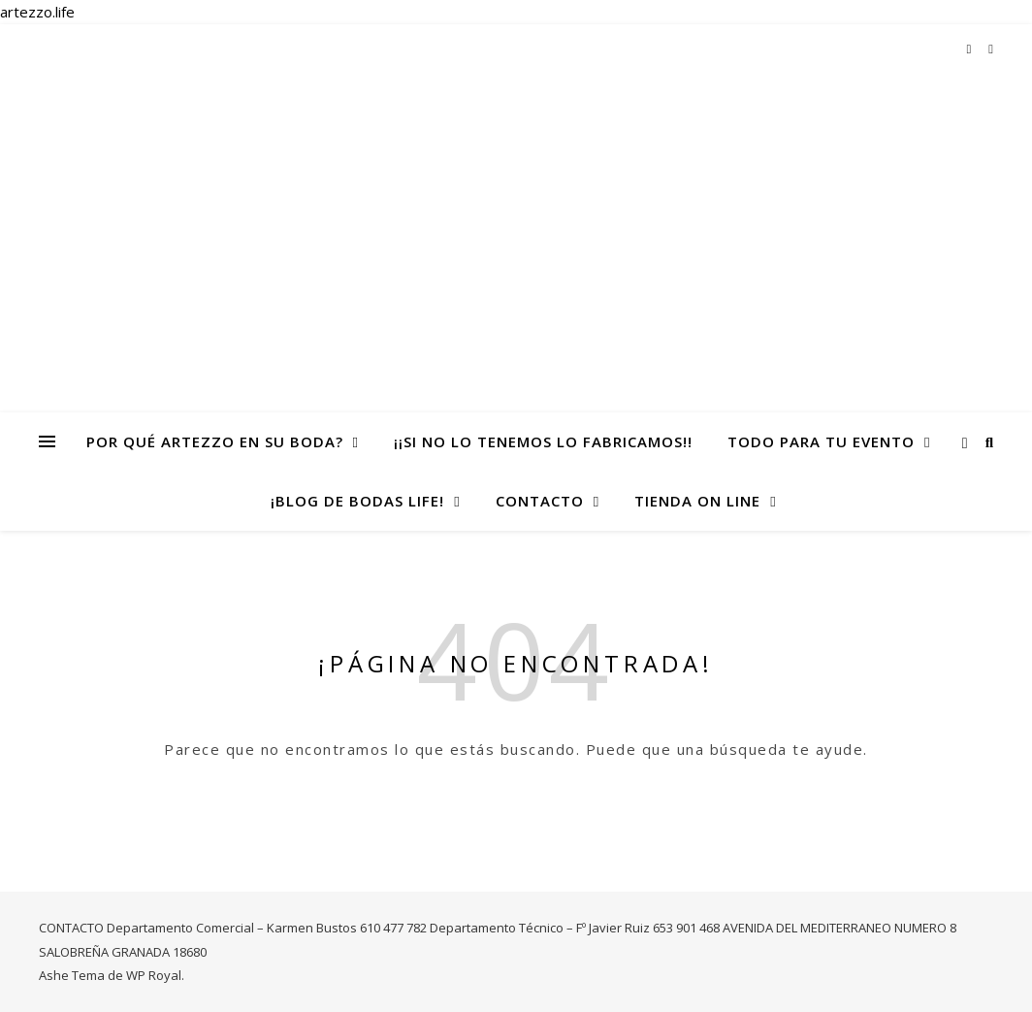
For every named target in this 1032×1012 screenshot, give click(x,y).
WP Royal (153, 975)
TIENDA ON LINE (697, 500)
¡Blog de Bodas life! (357, 500)
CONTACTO (540, 500)
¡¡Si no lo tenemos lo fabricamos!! (543, 441)
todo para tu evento (821, 441)
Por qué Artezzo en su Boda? (214, 441)
